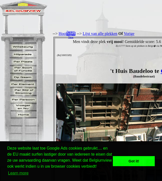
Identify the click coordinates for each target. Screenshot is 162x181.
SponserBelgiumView (70, 34)
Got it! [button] (134, 161)
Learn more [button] (18, 173)
